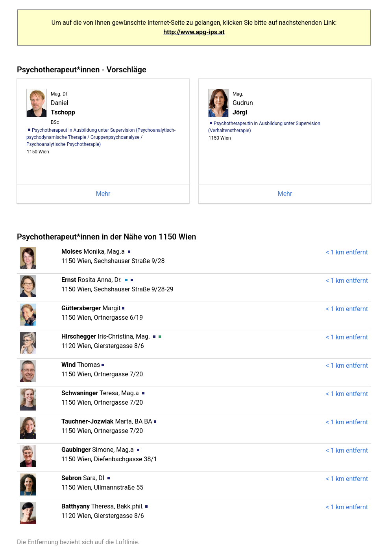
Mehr (103, 193)
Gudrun (243, 103)
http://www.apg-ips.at (193, 32)
